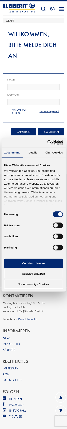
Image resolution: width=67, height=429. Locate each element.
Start (10, 20)
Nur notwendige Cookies (33, 284)
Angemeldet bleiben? (19, 111)
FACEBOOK (16, 404)
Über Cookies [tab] (54, 152)
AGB (6, 374)
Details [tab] (32, 152)
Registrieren (51, 131)
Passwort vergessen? (49, 111)
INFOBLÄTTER (11, 344)
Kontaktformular (27, 319)
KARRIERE (9, 349)
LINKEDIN (15, 398)
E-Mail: (11, 79)
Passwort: (13, 94)
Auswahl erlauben (33, 273)
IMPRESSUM (10, 368)
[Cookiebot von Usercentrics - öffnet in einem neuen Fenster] (48, 142)
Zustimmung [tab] (12, 152)
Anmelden (23, 131)
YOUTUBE (15, 416)
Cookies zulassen (33, 263)
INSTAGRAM (17, 410)
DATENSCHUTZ (12, 380)
